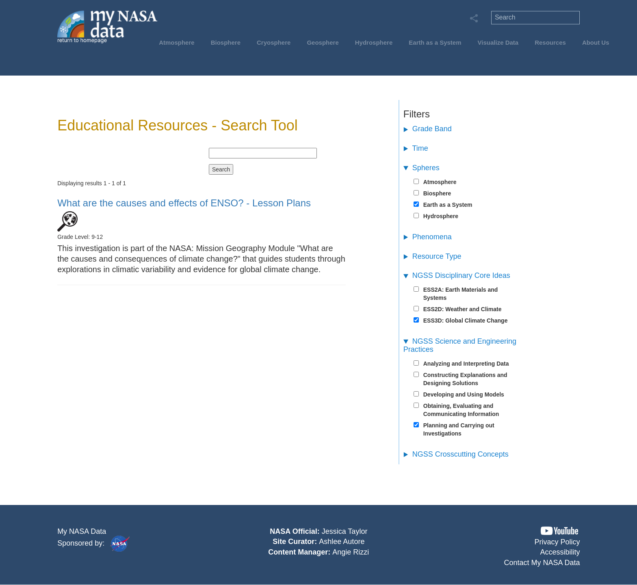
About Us (595, 42)
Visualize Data (498, 42)
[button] (559, 530)
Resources (550, 42)
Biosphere (225, 42)
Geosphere (322, 42)
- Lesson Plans (184, 202)
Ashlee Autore (341, 541)
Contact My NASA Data (542, 563)
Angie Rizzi (350, 552)
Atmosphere (177, 42)
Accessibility (560, 552)
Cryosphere (273, 42)
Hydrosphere (374, 42)
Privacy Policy (557, 542)
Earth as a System (435, 42)
